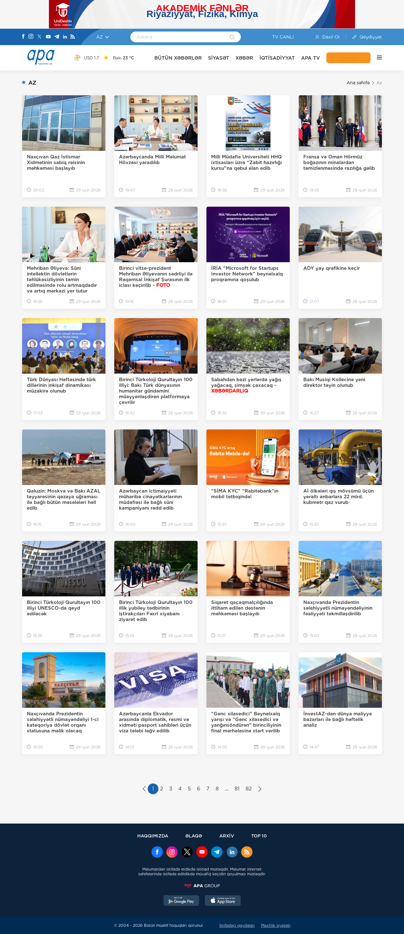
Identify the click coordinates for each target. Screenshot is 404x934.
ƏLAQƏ (193, 835)
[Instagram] (30, 37)
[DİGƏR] (376, 58)
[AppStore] (223, 901)
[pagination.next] (260, 789)
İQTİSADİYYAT (277, 58)
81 (237, 789)
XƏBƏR (244, 58)
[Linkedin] (65, 37)
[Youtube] (48, 37)
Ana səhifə (358, 82)
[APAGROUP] (202, 885)
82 (249, 789)
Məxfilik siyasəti (275, 925)
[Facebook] (23, 37)
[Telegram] (56, 37)
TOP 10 (259, 835)
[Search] (232, 37)
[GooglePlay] (181, 901)
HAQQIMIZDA (152, 835)
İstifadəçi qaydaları (237, 925)
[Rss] (72, 37)
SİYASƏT (218, 58)
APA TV (310, 58)
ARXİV (226, 835)
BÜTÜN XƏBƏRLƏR (178, 58)
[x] (187, 852)
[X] (39, 37)
